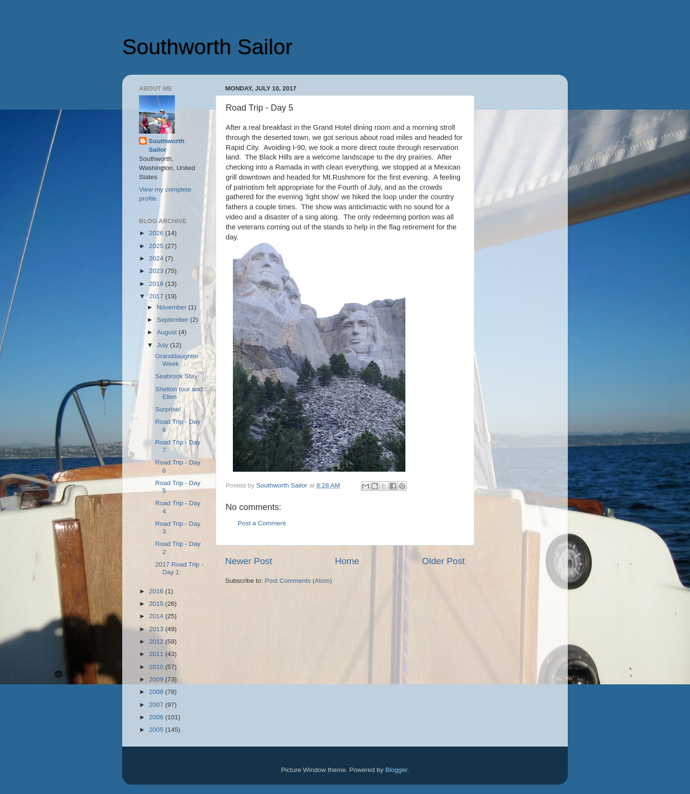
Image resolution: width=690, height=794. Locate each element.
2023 (157, 270)
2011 (157, 654)
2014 (157, 616)
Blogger (396, 769)
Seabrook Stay (176, 376)
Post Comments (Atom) (298, 580)
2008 (157, 691)
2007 (157, 704)
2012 (157, 641)
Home (347, 561)
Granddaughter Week (177, 359)
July (163, 345)
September (173, 319)
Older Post (443, 561)
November (172, 307)
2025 (157, 246)
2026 (157, 233)
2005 (157, 729)
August (168, 332)
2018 (157, 283)
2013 (157, 629)
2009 (157, 679)
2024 (157, 258)
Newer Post (248, 561)
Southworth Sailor (207, 46)
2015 (157, 603)
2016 (157, 591)
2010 (157, 666)
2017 (157, 296)
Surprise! (168, 409)
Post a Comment (262, 523)
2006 (157, 717)
